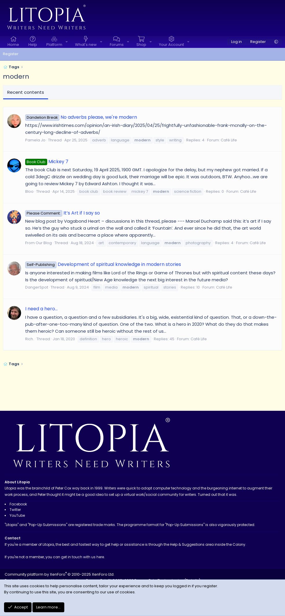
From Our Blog (38, 243)
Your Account (171, 44)
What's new (86, 44)
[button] (66, 42)
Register (11, 54)
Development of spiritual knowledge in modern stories (103, 264)
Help (32, 44)
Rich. (29, 339)
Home (13, 44)
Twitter (15, 509)
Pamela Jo (35, 140)
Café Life (229, 140)
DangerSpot (36, 287)
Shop (141, 44)
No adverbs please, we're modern (81, 117)
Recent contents (25, 92)
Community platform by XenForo (59, 574)
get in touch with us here (82, 556)
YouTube (17, 515)
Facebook (18, 504)
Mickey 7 (46, 161)
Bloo (29, 191)
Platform (54, 44)
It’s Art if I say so (62, 213)
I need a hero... (41, 308)
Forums (117, 44)
